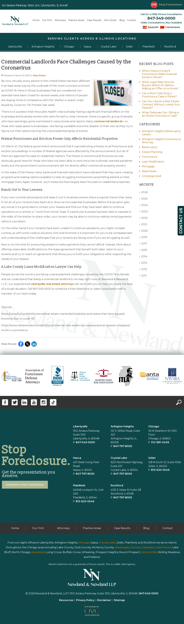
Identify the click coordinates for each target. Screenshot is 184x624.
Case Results (94, 20)
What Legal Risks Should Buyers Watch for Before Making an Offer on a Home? (160, 85)
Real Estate (39, 75)
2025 (143, 198)
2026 (143, 192)
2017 (143, 243)
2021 (143, 224)
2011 (143, 275)
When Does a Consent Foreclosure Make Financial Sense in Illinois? (159, 74)
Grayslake (147, 547)
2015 (143, 250)
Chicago (153, 426)
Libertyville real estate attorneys (52, 284)
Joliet (151, 457)
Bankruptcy (149, 147)
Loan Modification (153, 161)
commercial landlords (108, 121)
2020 (143, 230)
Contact (131, 20)
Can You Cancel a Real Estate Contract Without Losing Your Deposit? (161, 104)
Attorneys (60, 20)
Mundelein (38, 552)
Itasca (77, 457)
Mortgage (148, 166)
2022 (143, 218)
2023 (143, 211)
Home (36, 20)
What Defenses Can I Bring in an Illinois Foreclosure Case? (160, 114)
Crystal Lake (119, 457)
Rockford (117, 485)
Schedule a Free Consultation (25, 484)
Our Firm (47, 20)
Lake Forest (163, 547)
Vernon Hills (149, 552)
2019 (143, 237)
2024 (143, 205)
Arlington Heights (122, 426)
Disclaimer (104, 600)
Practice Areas (76, 20)
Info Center (110, 20)
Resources (66, 600)
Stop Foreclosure (166, 4)
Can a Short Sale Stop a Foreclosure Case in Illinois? (159, 95)
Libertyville (80, 426)
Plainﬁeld (79, 485)
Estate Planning (152, 152)
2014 (143, 256)
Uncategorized (151, 176)
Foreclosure (149, 156)
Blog (122, 20)
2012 (143, 269)
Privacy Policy (85, 600)
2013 (143, 263)
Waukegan (122, 547)
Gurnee (135, 547)
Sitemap (119, 600)
